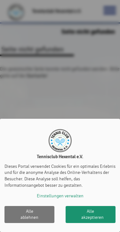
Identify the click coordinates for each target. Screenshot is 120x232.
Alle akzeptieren (92, 214)
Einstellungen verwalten (60, 195)
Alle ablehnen (29, 214)
